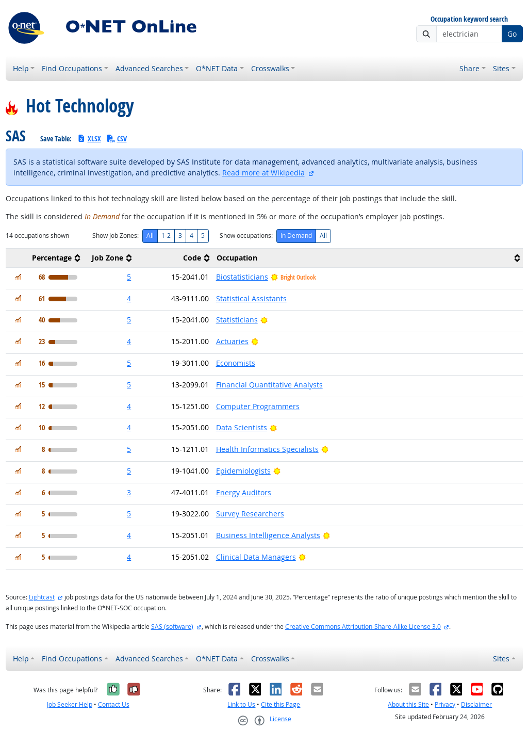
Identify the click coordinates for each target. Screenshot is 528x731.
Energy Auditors (243, 492)
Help (21, 68)
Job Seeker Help (69, 704)
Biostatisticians (242, 277)
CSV (116, 138)
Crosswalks (270, 68)
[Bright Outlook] (264, 319)
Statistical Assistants (251, 298)
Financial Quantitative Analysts (269, 384)
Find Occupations (72, 68)
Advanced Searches (149, 68)
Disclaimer (476, 704)
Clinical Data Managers (256, 557)
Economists (235, 363)
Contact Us (113, 704)
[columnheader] (44, 257)
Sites (501, 68)
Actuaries (232, 341)
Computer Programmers (258, 406)
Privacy (445, 704)
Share (469, 68)
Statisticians (237, 319)
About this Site (408, 704)
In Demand (296, 235)
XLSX (89, 138)
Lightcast (42, 597)
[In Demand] (18, 277)
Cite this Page (280, 704)
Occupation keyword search (469, 19)
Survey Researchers (250, 513)
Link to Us (241, 704)
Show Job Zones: (115, 235)
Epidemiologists (243, 471)
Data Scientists (241, 427)
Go (512, 34)
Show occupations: (246, 235)
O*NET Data (217, 68)
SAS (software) (172, 626)
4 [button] (129, 298)
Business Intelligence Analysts (268, 535)
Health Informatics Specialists (267, 449)
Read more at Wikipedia (263, 172)
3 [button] (129, 492)
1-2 (166, 235)
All (150, 235)
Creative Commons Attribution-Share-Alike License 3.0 (363, 626)
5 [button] (129, 277)
